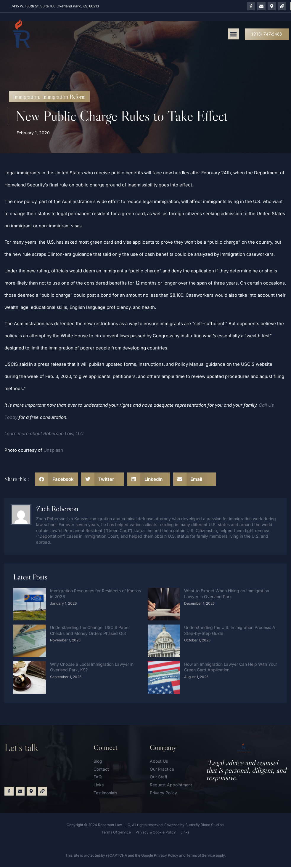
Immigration (26, 96)
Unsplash (53, 450)
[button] (233, 34)
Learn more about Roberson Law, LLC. (44, 433)
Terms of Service (200, 855)
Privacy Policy (166, 855)
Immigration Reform (64, 96)
